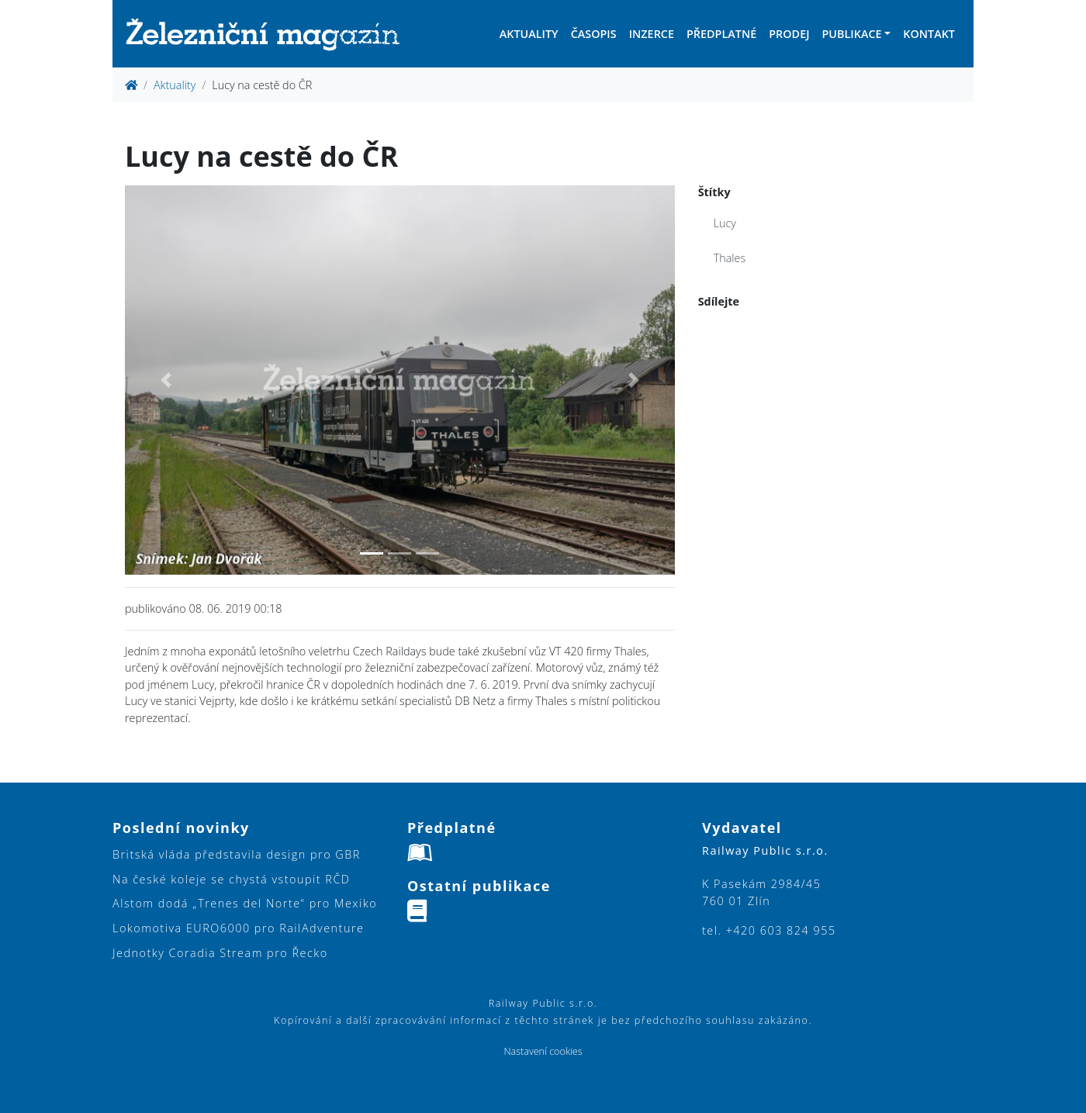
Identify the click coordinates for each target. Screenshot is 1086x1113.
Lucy (725, 223)
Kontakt (929, 33)
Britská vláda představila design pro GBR (236, 854)
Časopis (594, 33)
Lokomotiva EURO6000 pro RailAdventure (238, 928)
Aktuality (529, 33)
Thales (730, 258)
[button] (166, 380)
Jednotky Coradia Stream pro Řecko (220, 952)
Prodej (789, 33)
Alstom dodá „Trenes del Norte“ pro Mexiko (244, 903)
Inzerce (651, 33)
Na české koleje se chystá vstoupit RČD (231, 879)
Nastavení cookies (542, 1051)
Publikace (851, 33)
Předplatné (721, 33)
